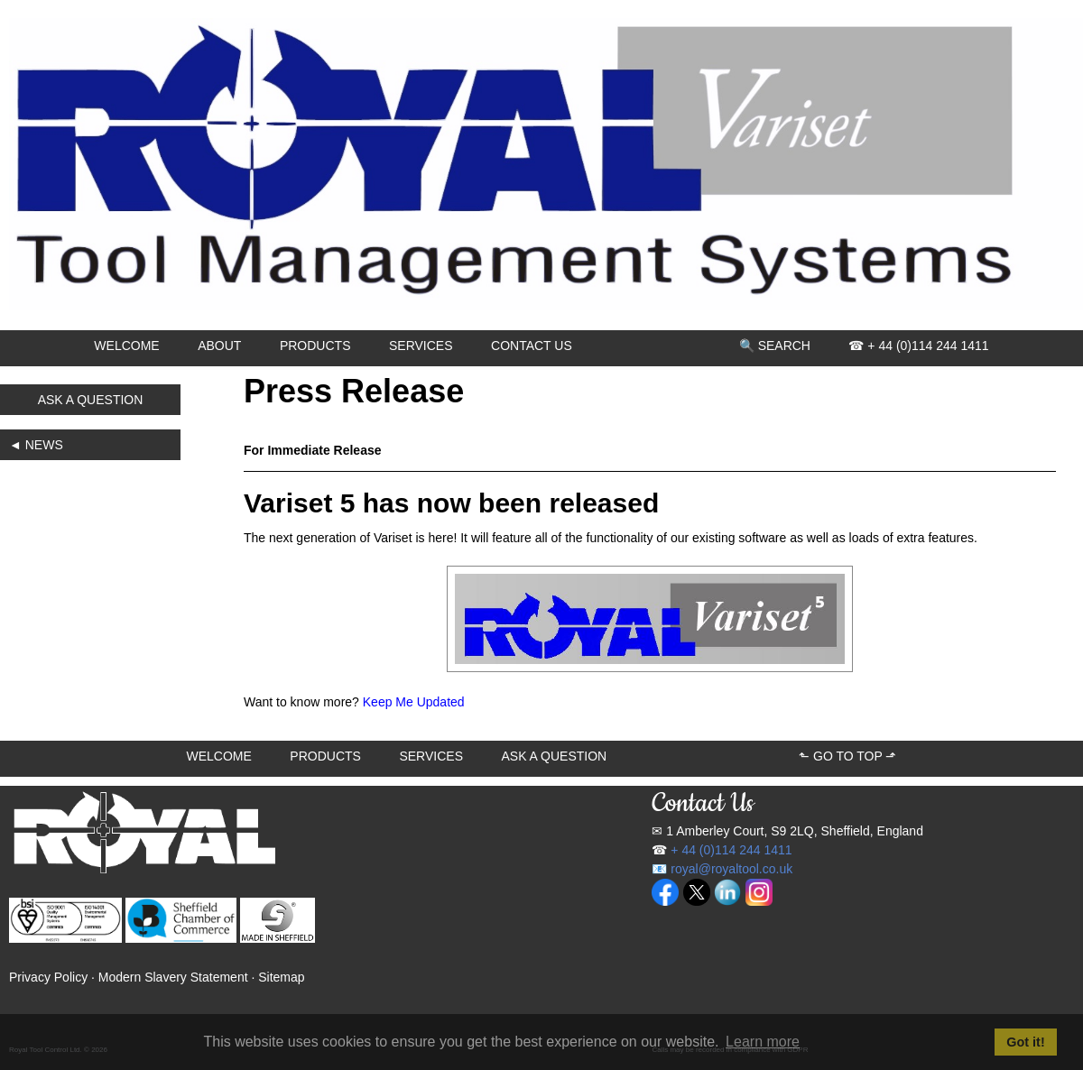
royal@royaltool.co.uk (731, 869)
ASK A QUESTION (90, 399)
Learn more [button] (763, 1041)
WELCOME (126, 345)
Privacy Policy (48, 977)
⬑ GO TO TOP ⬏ (847, 756)
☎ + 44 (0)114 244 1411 (918, 345)
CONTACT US (531, 345)
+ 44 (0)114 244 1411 (731, 850)
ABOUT (219, 345)
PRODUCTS (315, 345)
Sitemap (281, 977)
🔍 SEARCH (774, 345)
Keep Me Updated (414, 702)
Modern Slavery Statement (173, 977)
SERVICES (421, 345)
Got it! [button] (1025, 1042)
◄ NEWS (36, 445)
